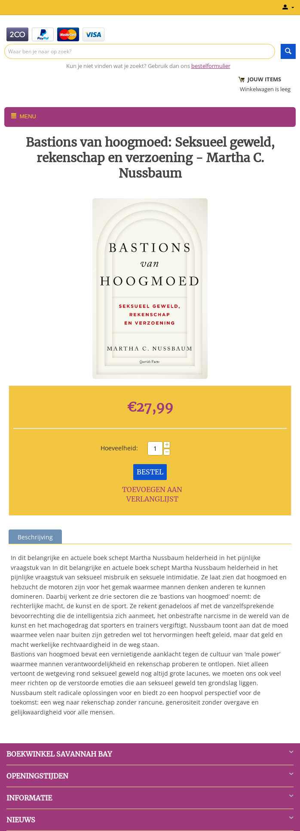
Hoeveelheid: (119, 448)
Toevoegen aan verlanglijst (152, 494)
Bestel (150, 472)
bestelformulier (210, 66)
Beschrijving (35, 537)
